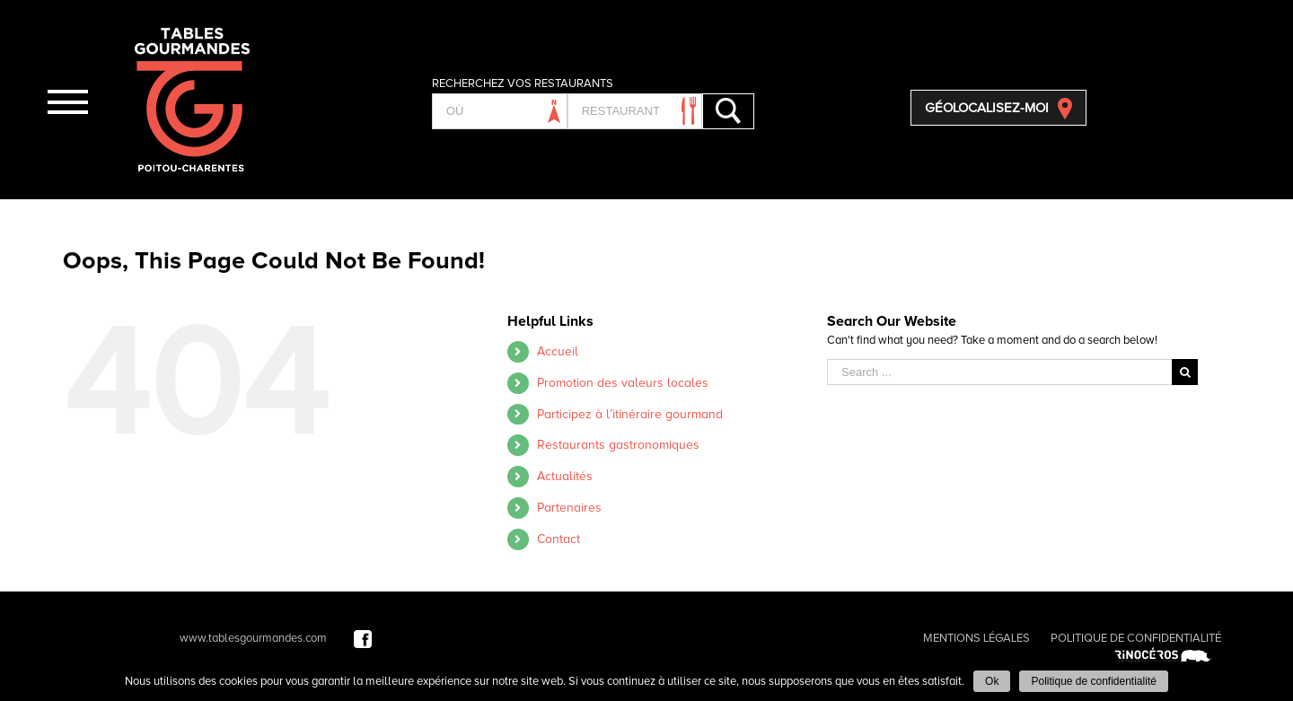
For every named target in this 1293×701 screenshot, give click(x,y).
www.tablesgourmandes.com (253, 638)
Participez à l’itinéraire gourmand (630, 414)
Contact (558, 539)
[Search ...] (999, 372)
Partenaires (569, 507)
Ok (991, 681)
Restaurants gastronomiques (618, 444)
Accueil (557, 351)
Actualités (565, 476)
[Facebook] (363, 638)
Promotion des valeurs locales (622, 382)
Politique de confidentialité (1093, 681)
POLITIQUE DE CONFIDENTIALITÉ (1136, 638)
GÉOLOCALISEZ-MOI (987, 108)
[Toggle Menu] (67, 102)
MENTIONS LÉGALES (976, 638)
